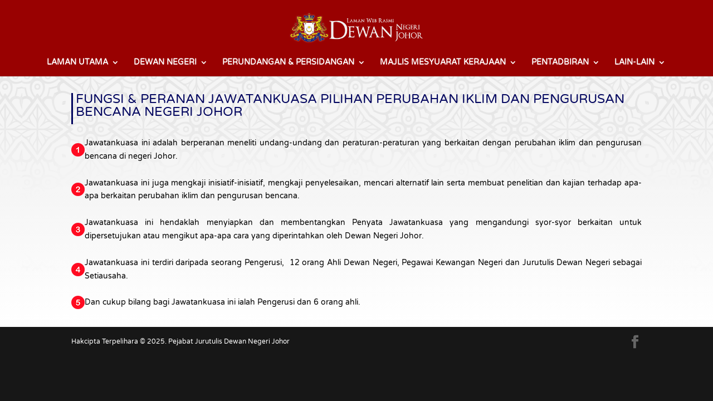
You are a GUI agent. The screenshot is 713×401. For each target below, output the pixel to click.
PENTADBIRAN (560, 62)
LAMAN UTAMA (77, 62)
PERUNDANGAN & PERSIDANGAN (288, 62)
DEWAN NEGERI (165, 62)
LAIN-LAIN (634, 62)
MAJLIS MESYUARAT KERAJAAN (443, 62)
